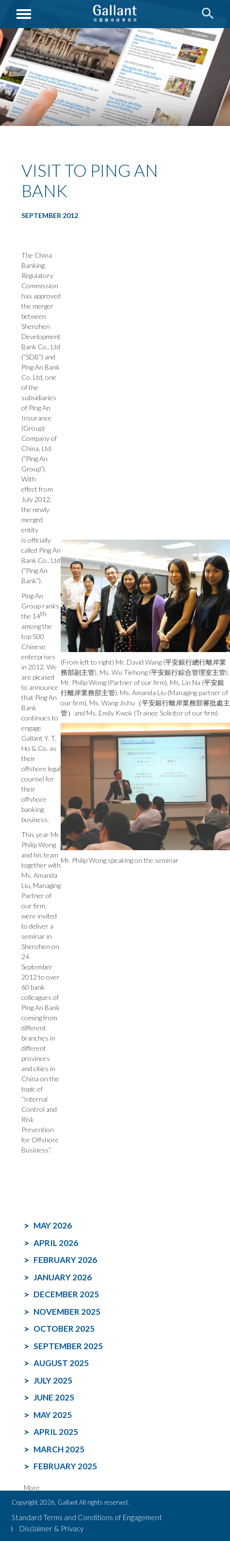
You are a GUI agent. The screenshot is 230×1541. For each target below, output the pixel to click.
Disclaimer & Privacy (51, 1528)
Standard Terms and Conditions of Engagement (87, 1517)
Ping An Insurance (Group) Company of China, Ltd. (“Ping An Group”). (39, 438)
